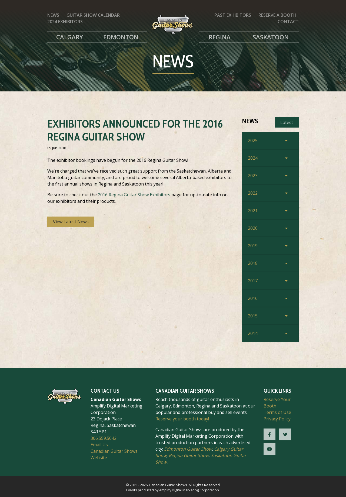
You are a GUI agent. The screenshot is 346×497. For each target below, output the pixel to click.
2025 (253, 140)
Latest (286, 122)
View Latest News (71, 222)
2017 (253, 281)
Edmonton (120, 37)
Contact (288, 22)
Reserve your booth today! (182, 419)
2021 (253, 211)
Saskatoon (271, 37)
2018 (253, 263)
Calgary (69, 37)
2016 (253, 298)
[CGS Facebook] (269, 434)
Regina (220, 37)
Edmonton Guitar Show (188, 449)
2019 (253, 246)
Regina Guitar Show (189, 455)
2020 (253, 228)
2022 (253, 193)
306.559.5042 (104, 438)
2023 (253, 176)
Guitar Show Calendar (93, 15)
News (53, 15)
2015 (253, 316)
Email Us (99, 445)
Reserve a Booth (277, 15)
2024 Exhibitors (65, 22)
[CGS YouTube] (269, 449)
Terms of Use (277, 412)
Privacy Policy (277, 419)
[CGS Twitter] (285, 434)
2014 (253, 333)
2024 (253, 158)
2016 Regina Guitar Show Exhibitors (134, 195)
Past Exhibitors (232, 15)
